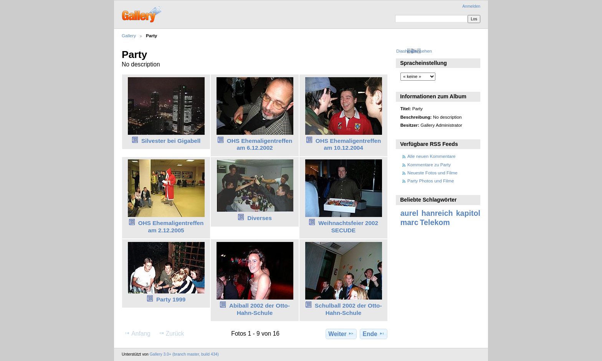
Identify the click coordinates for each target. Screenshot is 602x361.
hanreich (437, 213)
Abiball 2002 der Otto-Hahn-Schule (259, 309)
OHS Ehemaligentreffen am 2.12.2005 (171, 226)
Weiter (341, 333)
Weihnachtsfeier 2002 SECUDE (348, 226)
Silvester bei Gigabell (170, 140)
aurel (409, 213)
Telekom (435, 222)
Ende (374, 333)
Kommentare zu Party (429, 164)
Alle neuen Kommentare (431, 156)
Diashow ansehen (414, 50)
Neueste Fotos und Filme (432, 172)
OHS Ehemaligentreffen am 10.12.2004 (348, 144)
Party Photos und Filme (430, 180)
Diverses (259, 218)
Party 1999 (170, 299)
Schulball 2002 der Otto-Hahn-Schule (348, 309)
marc (409, 222)
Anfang (137, 333)
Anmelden (471, 6)
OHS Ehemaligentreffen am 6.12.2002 (260, 144)
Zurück (171, 333)
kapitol (468, 213)
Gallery (129, 35)
